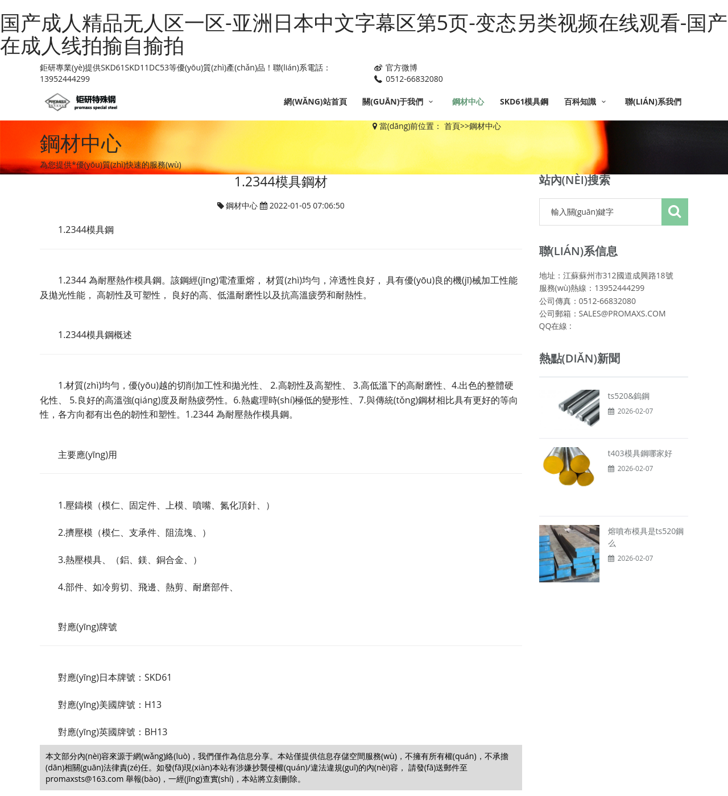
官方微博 (395, 67)
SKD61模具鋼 (524, 101)
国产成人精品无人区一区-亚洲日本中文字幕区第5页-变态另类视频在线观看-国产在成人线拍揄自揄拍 (363, 34)
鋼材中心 (468, 101)
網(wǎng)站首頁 (315, 101)
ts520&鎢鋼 (629, 395)
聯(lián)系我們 (653, 101)
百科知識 (586, 101)
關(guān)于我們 (399, 101)
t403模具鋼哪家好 (640, 453)
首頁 (452, 125)
